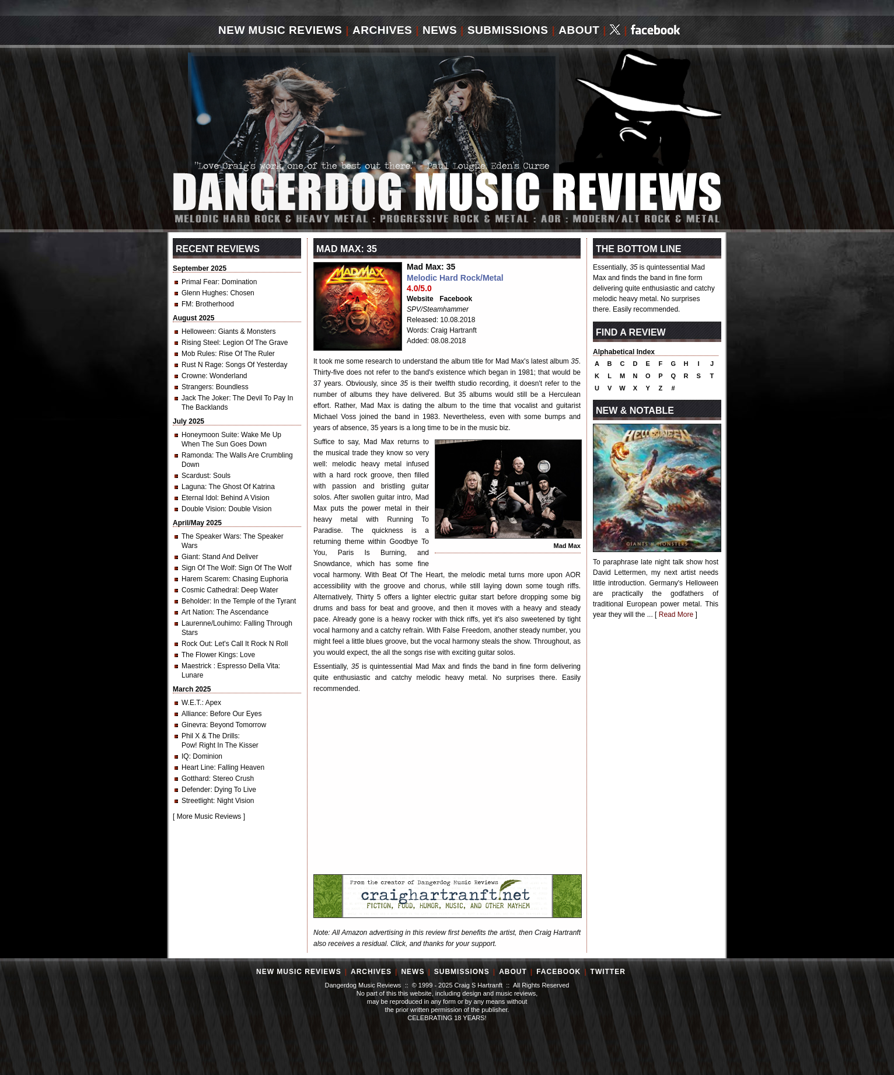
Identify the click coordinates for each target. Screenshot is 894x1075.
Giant (189, 557)
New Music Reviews (280, 30)
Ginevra (193, 725)
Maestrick (197, 666)
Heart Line (197, 767)
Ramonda (196, 455)
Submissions (508, 30)
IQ (185, 756)
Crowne (193, 376)
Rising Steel (200, 342)
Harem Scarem (205, 579)
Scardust (195, 476)
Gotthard (195, 778)
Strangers (196, 387)
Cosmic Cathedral (209, 590)
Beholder (195, 601)
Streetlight (197, 801)
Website (420, 299)
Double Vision (203, 509)
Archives (382, 30)
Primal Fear (199, 282)
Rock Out (196, 644)
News (439, 30)
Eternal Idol (199, 498)
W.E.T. (191, 703)
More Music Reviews (209, 816)
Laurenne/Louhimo (210, 623)
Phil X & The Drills (209, 736)
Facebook (455, 299)
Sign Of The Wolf (208, 568)
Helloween (197, 331)
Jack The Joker (205, 398)
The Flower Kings (208, 655)
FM (186, 304)
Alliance (193, 714)
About (578, 30)
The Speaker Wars (210, 536)
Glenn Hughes (203, 293)
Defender (195, 790)
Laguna (193, 487)
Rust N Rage (201, 365)
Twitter (608, 972)
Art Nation (196, 612)
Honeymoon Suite (209, 435)
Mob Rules (198, 354)
